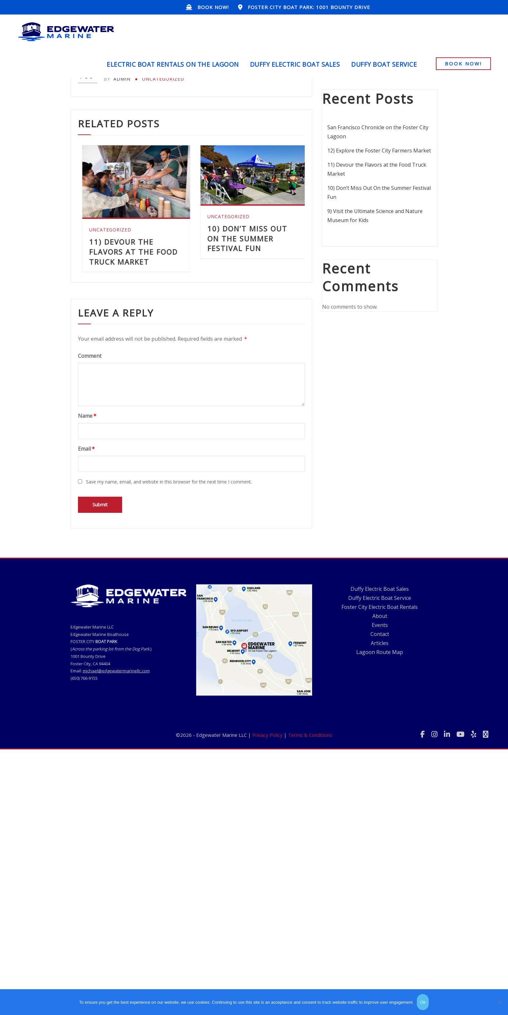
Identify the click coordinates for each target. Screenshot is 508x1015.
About (379, 717)
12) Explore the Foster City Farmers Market (124, 261)
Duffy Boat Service (384, 64)
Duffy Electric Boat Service (379, 699)
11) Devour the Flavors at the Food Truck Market (243, 252)
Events (380, 726)
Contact (379, 735)
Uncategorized (163, 79)
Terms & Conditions (310, 769)
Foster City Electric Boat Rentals (379, 708)
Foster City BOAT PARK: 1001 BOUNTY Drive (309, 7)
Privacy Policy (267, 769)
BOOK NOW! (213, 7)
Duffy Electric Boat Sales (295, 64)
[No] (500, 1002)
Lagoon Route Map (379, 753)
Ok (423, 1002)
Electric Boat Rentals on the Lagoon (173, 64)
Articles (379, 744)
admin (117, 79)
